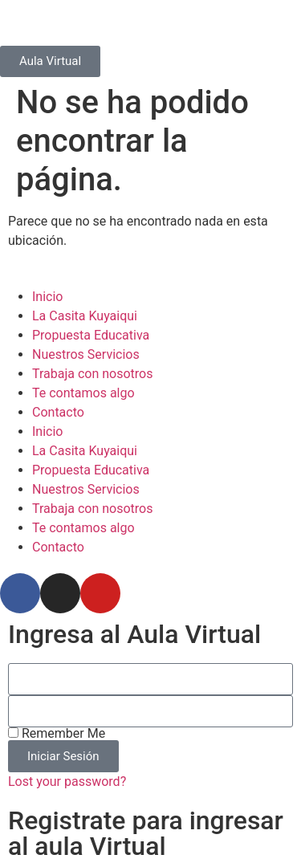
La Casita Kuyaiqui (84, 316)
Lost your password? (67, 781)
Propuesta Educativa (90, 335)
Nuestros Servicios (86, 354)
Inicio (47, 296)
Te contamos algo (83, 393)
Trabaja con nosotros (92, 373)
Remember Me (56, 733)
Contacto (58, 412)
